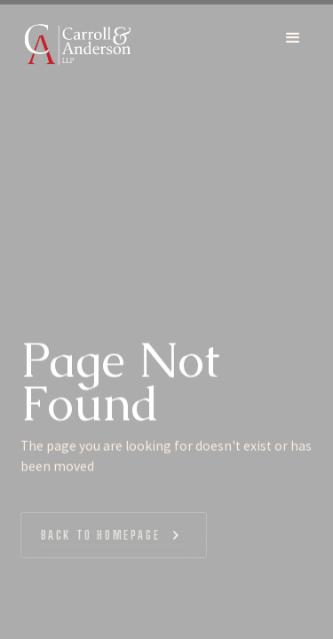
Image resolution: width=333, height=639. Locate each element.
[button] (293, 43)
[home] (76, 43)
